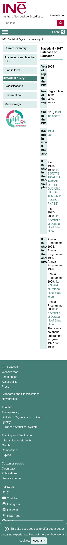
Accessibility (9, 381)
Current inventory (16, 48)
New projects (10, 398)
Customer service (13, 463)
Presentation (13, 95)
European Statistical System (20, 426)
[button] (58, 32)
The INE (7, 407)
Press (5, 386)
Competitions (10, 450)
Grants (6, 445)
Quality (6, 422)
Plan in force (13, 70)
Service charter (11, 478)
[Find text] (30, 23)
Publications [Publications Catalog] (9, 473)
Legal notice (9, 376)
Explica (6, 455)
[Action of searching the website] (60, 23)
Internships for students (16, 440)
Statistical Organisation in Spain (24, 39)
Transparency (10, 412)
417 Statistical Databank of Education (54, 224)
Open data (8, 468)
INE (4, 39)
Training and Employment (18, 435)
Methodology (13, 104)
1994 (51, 131)
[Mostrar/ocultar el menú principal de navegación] (5, 32)
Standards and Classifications (20, 394)
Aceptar (39, 540)
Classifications (14, 86)
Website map (10, 372)
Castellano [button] (57, 15)
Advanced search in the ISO (19, 59)
